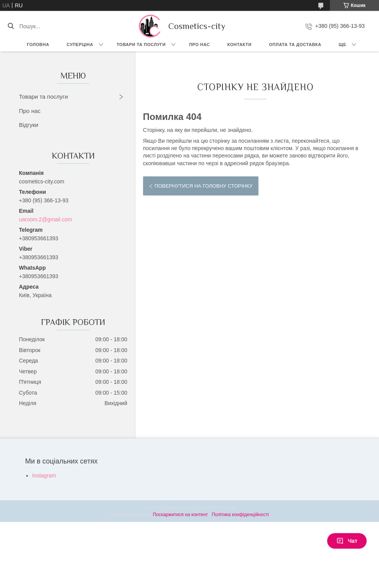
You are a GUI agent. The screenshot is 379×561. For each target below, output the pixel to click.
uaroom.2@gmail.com (45, 219)
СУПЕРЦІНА (80, 44)
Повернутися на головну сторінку (204, 186)
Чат (346, 540)
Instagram (44, 475)
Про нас (199, 44)
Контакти (239, 44)
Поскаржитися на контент (180, 514)
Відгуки (28, 124)
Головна (38, 44)
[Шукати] (10, 26)
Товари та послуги (141, 44)
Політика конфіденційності (240, 514)
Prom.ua (225, 507)
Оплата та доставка (295, 44)
